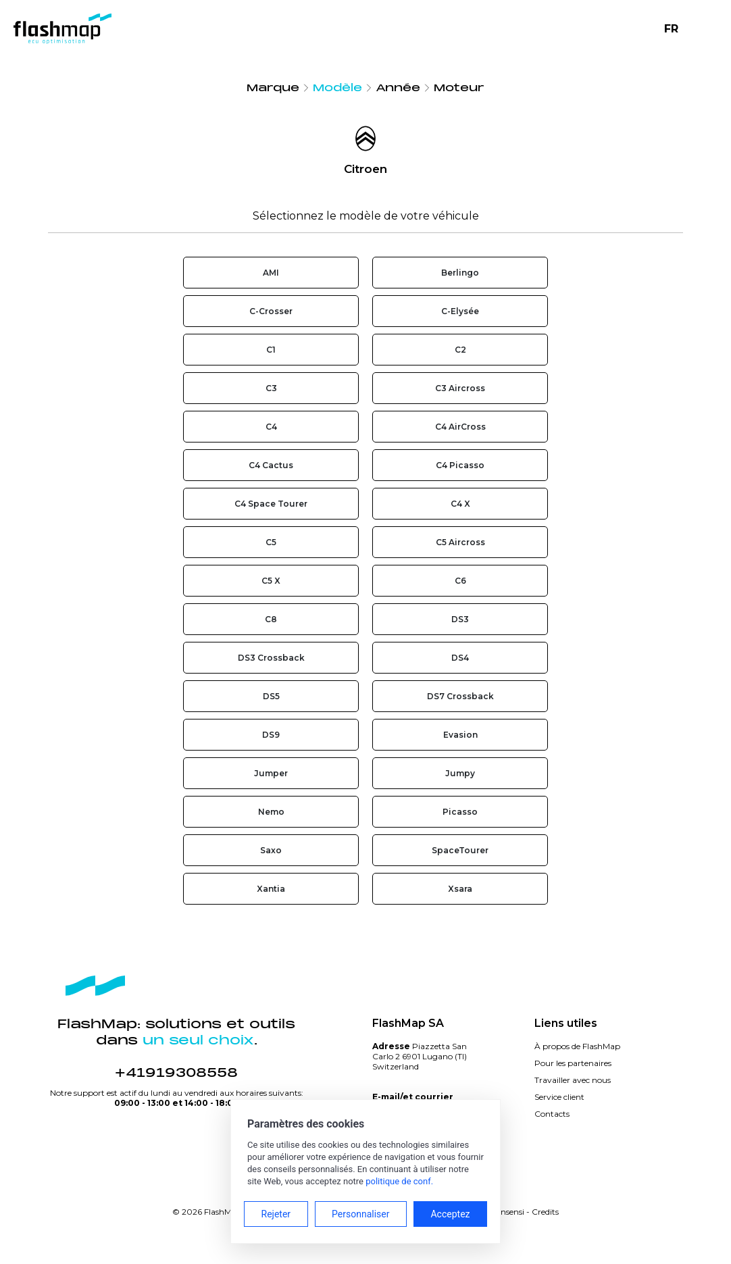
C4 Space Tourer (270, 504)
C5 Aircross (460, 542)
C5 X (270, 581)
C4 (271, 427)
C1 (271, 350)
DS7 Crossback (460, 696)
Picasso (460, 812)
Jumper (271, 773)
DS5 (271, 696)
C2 (460, 350)
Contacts (552, 1114)
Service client (559, 1097)
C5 (271, 542)
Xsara (460, 889)
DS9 (271, 735)
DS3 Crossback (271, 658)
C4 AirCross (460, 427)
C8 (271, 619)
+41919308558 (176, 1072)
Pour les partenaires (572, 1063)
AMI (271, 273)
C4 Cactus (271, 465)
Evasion (460, 735)
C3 (271, 388)
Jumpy (460, 773)
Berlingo (460, 273)
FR (671, 28)
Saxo (271, 850)
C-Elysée (460, 311)
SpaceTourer (460, 850)
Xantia (271, 889)
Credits (545, 1212)
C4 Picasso (460, 465)
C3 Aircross (460, 388)
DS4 (460, 658)
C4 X (460, 504)
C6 (460, 581)
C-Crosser (271, 311)
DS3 (460, 619)
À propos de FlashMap (577, 1046)
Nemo (271, 812)
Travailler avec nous (572, 1080)
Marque (273, 88)
